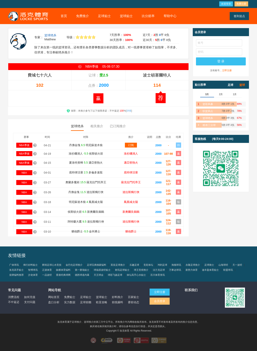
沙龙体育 (33, 275)
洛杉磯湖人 (131, 153)
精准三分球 (209, 125)
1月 (235, 94)
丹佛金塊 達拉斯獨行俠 (85, 192)
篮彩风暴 (208, 104)
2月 (221, 94)
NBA (24, 172)
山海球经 (223, 265)
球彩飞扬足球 (115, 275)
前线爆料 (117, 302)
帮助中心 (170, 16)
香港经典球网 (63, 275)
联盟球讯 (228, 270)
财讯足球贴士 (122, 270)
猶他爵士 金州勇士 (85, 231)
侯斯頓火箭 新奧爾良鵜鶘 (86, 211)
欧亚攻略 (101, 302)
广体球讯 (14, 265)
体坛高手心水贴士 (136, 275)
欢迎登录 (226, 3)
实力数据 (69, 302)
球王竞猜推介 (141, 270)
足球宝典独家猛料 (96, 265)
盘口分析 (53, 302)
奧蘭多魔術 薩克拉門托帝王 (85, 182)
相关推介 (96, 126)
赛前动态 (133, 302)
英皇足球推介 (118, 265)
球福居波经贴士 (102, 270)
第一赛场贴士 (82, 270)
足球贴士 (104, 16)
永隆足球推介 (193, 265)
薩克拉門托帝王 (131, 182)
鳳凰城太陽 (131, 201)
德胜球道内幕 (82, 275)
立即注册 (227, 70)
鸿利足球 (162, 265)
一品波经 (47, 275)
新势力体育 (192, 270)
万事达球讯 (175, 270)
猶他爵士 (131, 231)
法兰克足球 (159, 270)
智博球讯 (33, 270)
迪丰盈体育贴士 (210, 270)
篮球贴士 (126, 16)
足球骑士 (209, 265)
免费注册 (241, 3)
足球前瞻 (85, 302)
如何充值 (29, 297)
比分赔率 (148, 16)
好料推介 (117, 297)
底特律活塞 (131, 172)
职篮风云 (208, 111)
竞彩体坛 (148, 265)
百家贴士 (133, 297)
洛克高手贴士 (16, 270)
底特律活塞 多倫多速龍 (86, 172)
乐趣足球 (134, 265)
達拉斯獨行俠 (130, 192)
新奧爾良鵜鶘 (130, 211)
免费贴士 (69, 297)
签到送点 (239, 16)
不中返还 (13, 302)
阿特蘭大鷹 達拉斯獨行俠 (86, 221)
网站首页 (53, 297)
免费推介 (82, 16)
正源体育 (47, 270)
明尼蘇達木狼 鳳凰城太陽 (86, 201)
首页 (64, 16)
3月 (207, 94)
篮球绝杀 (50, 35)
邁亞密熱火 (131, 162)
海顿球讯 (176, 265)
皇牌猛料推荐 (16, 275)
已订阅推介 (118, 126)
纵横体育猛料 (63, 270)
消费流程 (13, 297)
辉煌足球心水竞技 (51, 265)
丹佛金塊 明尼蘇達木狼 (86, 145)
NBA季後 (24, 145)
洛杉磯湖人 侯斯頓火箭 (86, 153)
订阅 (131, 145)
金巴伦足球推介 (74, 265)
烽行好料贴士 (30, 265)
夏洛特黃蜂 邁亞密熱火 (86, 162)
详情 (128, 110)
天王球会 (98, 275)
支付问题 (29, 302)
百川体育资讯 (157, 275)
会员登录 (159, 301)
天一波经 (237, 265)
